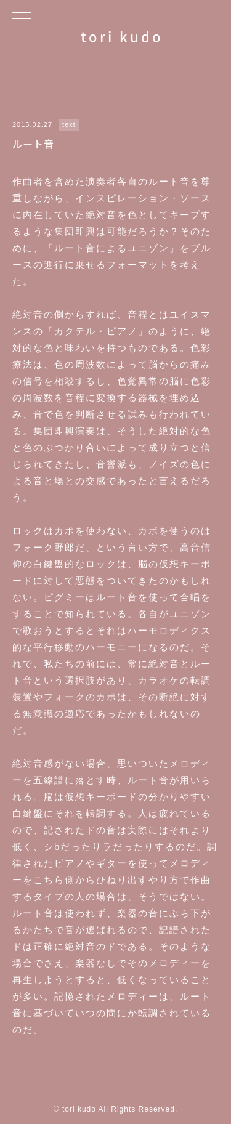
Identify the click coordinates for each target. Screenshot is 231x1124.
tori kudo (122, 36)
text (69, 124)
